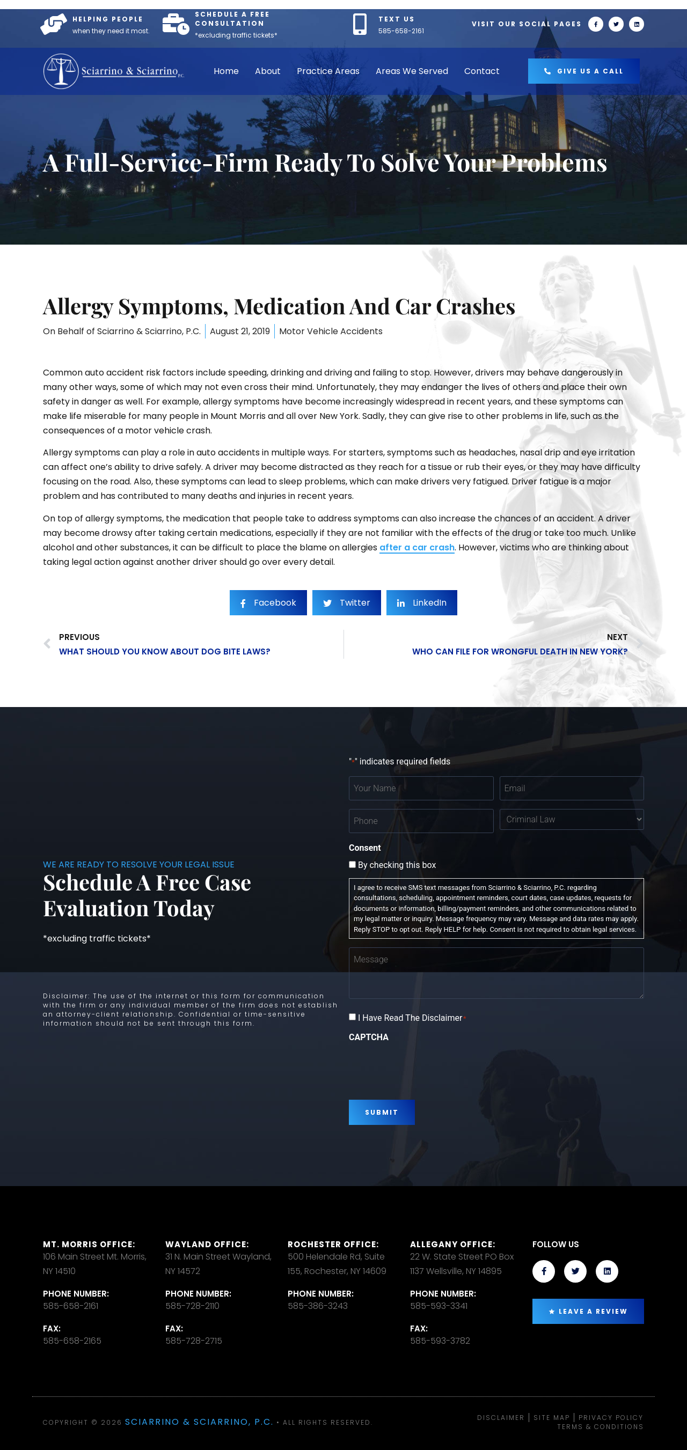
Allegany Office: (452, 1244)
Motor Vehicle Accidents (331, 331)
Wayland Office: (207, 1244)
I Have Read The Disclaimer (412, 1018)
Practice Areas (328, 71)
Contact (482, 71)
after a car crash (417, 547)
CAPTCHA (369, 1037)
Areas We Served (412, 71)
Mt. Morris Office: (89, 1244)
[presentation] (430, 1067)
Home (226, 71)
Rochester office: (333, 1244)
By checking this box (397, 865)
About (268, 71)
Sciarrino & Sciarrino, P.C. (199, 1422)
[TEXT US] (359, 24)
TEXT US (396, 19)
